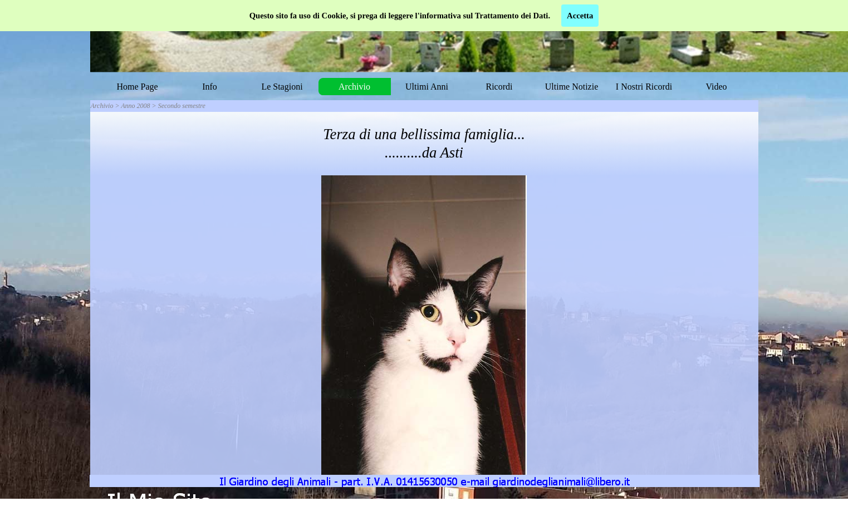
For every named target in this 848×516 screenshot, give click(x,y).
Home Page (137, 86)
